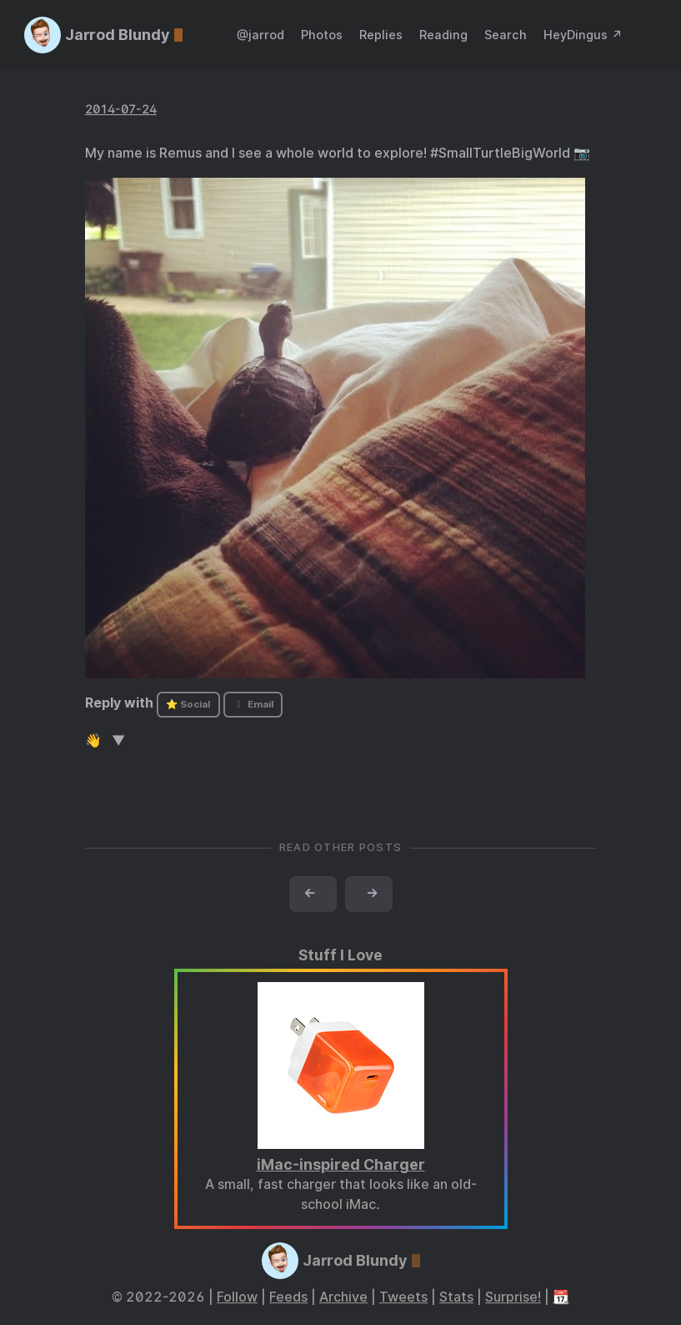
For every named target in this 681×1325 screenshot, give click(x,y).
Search (505, 35)
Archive (343, 1297)
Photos (322, 35)
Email (253, 704)
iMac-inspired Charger (341, 1164)
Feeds (288, 1297)
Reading (443, 35)
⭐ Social (188, 704)
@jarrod (260, 35)
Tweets (403, 1297)
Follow (237, 1297)
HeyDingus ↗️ (583, 35)
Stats (456, 1297)
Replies (381, 35)
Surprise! (513, 1297)
